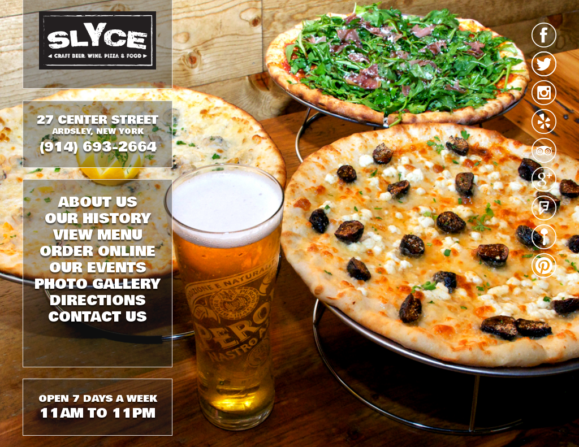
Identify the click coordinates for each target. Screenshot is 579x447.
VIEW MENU (97, 235)
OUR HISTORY (98, 218)
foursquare (544, 208)
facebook (544, 35)
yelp (544, 121)
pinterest (544, 265)
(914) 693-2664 (97, 147)
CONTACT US (97, 317)
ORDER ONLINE (97, 251)
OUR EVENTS (97, 268)
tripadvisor (544, 150)
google (544, 179)
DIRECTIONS (98, 300)
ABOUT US (97, 202)
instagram (544, 92)
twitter (544, 63)
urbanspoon (544, 236)
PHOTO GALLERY (97, 284)
